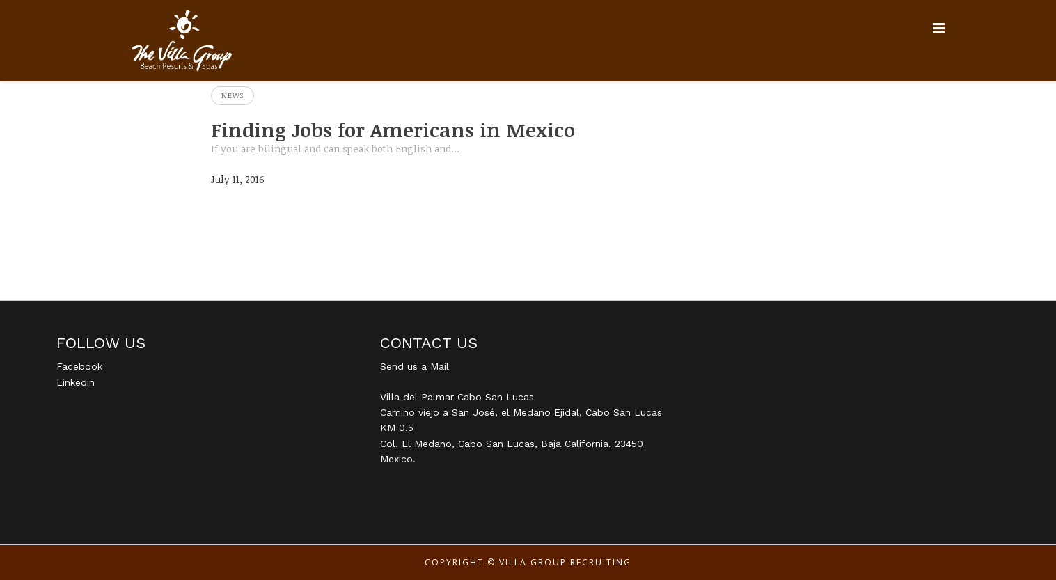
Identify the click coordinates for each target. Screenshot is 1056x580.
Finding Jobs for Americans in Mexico (393, 129)
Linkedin (75, 382)
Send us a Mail (414, 366)
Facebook (79, 366)
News (232, 95)
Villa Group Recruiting (565, 562)
